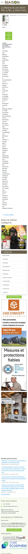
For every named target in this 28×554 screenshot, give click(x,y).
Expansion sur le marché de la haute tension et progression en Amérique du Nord (13, 461)
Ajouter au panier (8, 36)
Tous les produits (8, 215)
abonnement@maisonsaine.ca (10, 506)
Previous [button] (3, 237)
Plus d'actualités (5, 494)
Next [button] (25, 237)
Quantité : (3, 28)
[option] (14, 237)
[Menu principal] (2, 2)
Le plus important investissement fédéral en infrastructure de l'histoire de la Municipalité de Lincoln (13, 478)
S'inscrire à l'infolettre (14, 297)
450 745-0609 (6, 504)
